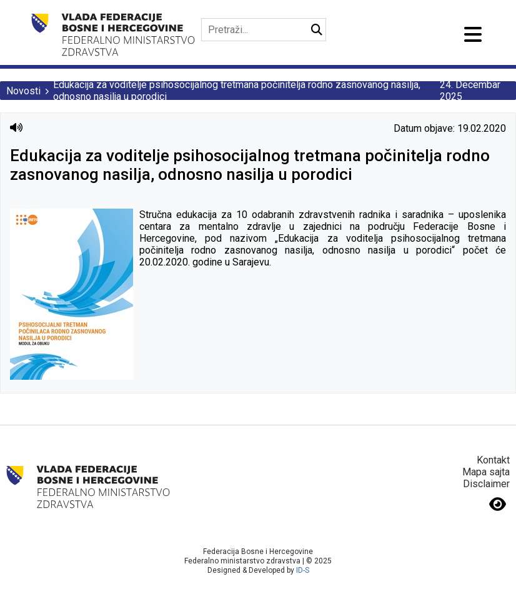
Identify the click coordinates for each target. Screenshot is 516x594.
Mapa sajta (486, 472)
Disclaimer (486, 484)
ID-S (302, 570)
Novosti (23, 91)
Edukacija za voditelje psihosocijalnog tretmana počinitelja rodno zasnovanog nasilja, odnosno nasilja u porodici (236, 90)
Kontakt (493, 460)
